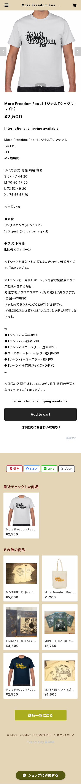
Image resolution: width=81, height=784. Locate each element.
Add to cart (40, 414)
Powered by (40, 742)
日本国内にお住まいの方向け (40, 427)
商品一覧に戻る (40, 715)
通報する (71, 438)
